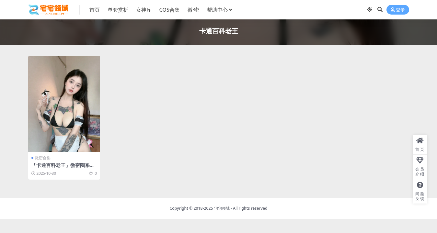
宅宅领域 (222, 208)
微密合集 (43, 158)
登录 (398, 9)
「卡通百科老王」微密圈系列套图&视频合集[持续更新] (63, 168)
